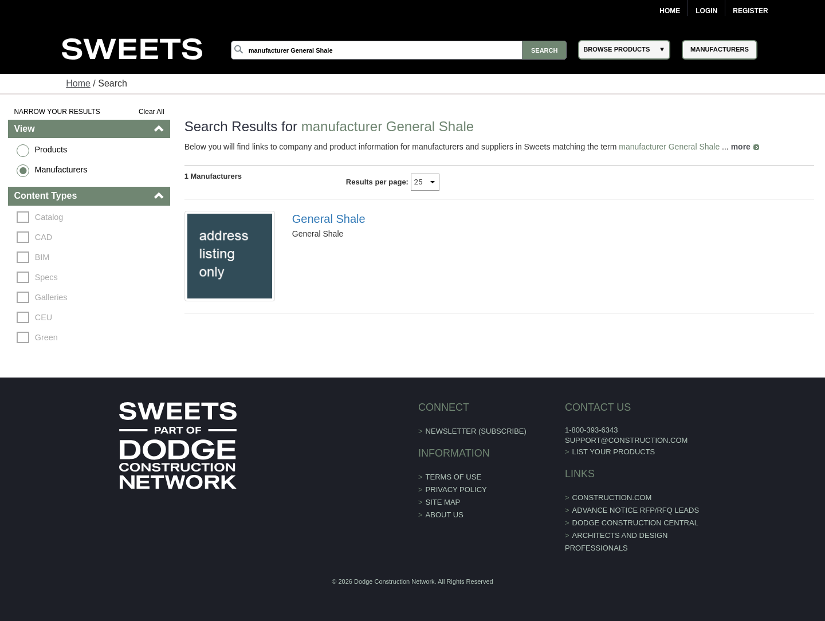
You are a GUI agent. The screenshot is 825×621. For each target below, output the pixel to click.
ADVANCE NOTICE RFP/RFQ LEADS (636, 510)
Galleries (51, 297)
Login (706, 11)
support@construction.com (626, 440)
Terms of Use (454, 477)
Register (750, 11)
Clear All (151, 112)
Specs (46, 277)
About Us (444, 514)
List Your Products (613, 451)
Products (50, 149)
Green (46, 337)
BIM (42, 257)
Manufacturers (60, 169)
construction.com (612, 497)
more (741, 146)
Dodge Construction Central (635, 522)
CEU (43, 317)
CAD (43, 237)
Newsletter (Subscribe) (476, 431)
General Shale (329, 219)
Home (669, 11)
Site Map (443, 502)
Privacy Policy (456, 489)
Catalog (49, 217)
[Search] (399, 50)
